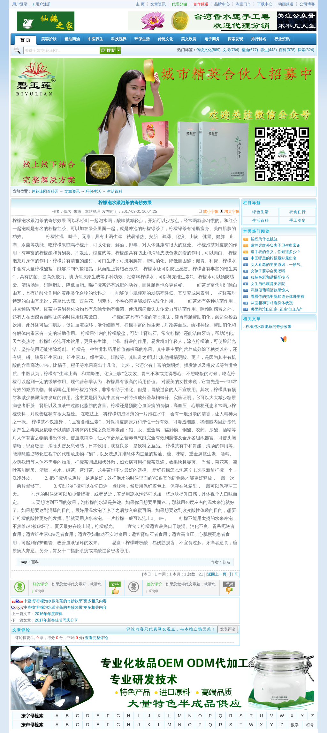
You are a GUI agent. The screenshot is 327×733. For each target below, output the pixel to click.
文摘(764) (231, 50)
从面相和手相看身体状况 (272, 303)
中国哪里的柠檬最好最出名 (274, 258)
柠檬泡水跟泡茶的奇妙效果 (269, 326)
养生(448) (268, 50)
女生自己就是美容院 (268, 284)
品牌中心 (222, 4)
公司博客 (307, 4)
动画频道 (285, 4)
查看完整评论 (96, 638)
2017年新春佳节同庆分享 (56, 620)
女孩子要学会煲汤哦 (268, 271)
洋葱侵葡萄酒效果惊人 (270, 290)
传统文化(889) (208, 50)
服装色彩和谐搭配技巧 (270, 277)
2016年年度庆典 (49, 614)
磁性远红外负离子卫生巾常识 (275, 245)
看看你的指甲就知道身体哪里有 (277, 296)
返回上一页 (216, 574)
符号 (310, 725)
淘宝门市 (243, 4)
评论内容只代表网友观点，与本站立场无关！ (171, 629)
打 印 (234, 574)
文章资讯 (158, 4)
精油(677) (249, 50)
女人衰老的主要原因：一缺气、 (277, 264)
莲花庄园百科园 (45, 191)
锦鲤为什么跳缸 (264, 239)
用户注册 (43, 4)
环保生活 (93, 191)
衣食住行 (297, 212)
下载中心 (264, 4)
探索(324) (306, 50)
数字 (295, 725)
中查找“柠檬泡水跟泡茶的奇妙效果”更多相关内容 (59, 601)
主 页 (140, 4)
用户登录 (19, 4)
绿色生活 (260, 212)
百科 (35, 562)
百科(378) (287, 50)
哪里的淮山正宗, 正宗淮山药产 (277, 309)
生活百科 (114, 191)
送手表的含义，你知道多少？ (275, 252)
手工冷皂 (297, 220)
